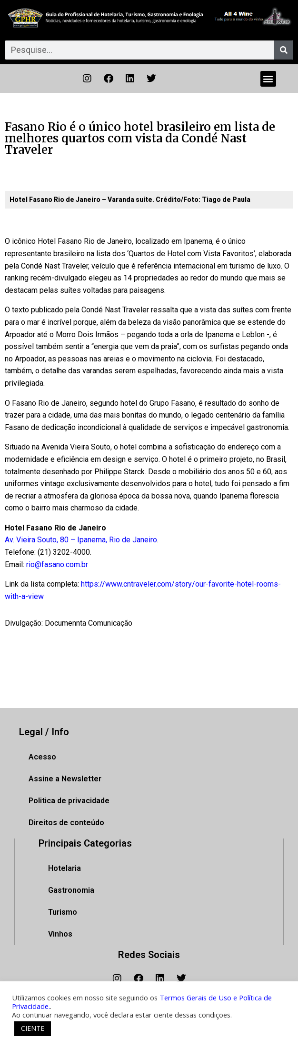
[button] (268, 79)
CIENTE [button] (32, 1028)
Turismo (62, 912)
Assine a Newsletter (65, 778)
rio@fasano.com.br (57, 564)
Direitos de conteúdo (66, 822)
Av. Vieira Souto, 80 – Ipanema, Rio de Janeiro (81, 539)
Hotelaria (64, 868)
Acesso (42, 756)
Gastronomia (71, 890)
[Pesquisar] (283, 50)
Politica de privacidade (69, 800)
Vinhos (60, 933)
